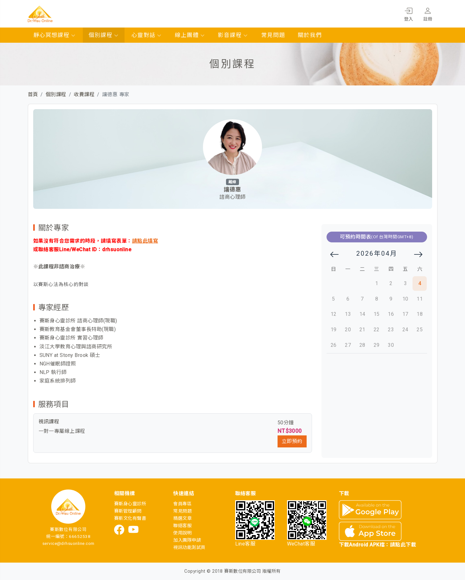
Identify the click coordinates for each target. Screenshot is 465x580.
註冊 (427, 13)
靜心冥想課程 (55, 35)
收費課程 (84, 94)
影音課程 (233, 35)
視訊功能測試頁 (189, 547)
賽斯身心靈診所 (130, 504)
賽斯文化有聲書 (130, 518)
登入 (408, 13)
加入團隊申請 (187, 540)
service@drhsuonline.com (68, 543)
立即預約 (292, 441)
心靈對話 (147, 35)
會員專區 (182, 504)
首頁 (33, 94)
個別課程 (104, 35)
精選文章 (182, 518)
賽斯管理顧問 (128, 511)
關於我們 (310, 35)
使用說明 (182, 533)
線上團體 (190, 35)
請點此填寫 (145, 241)
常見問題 (273, 35)
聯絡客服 (182, 525)
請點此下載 (403, 545)
